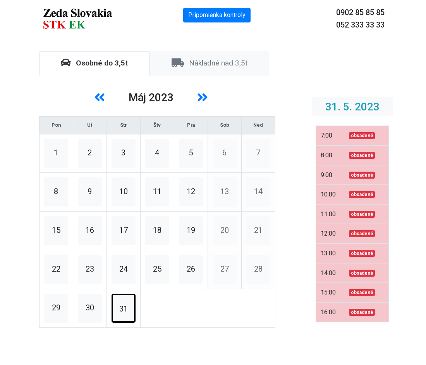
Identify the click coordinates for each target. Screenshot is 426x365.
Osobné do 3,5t (94, 63)
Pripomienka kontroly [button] (217, 15)
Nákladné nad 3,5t (209, 63)
